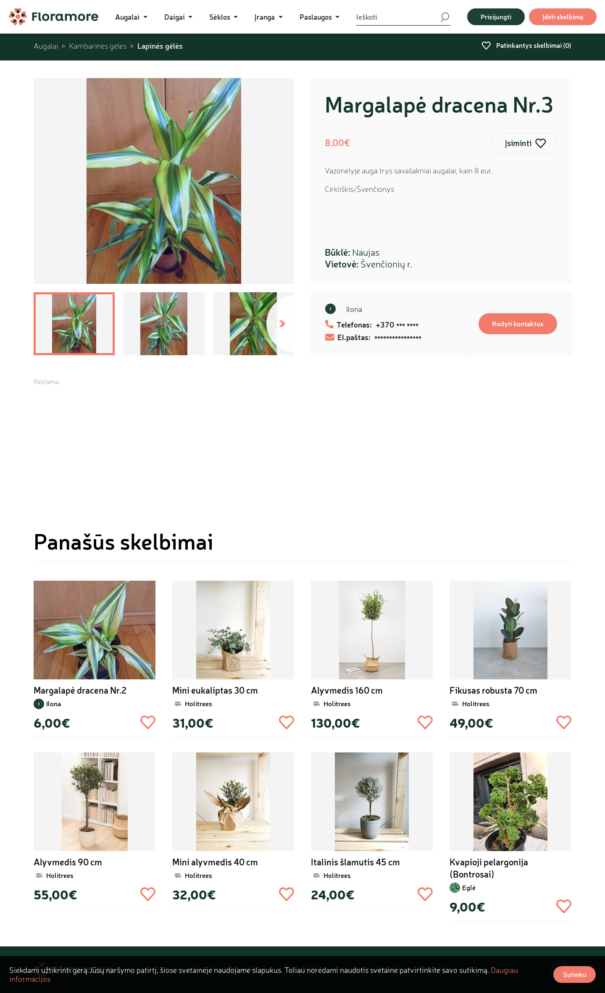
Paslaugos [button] (317, 16)
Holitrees (198, 703)
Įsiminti (518, 143)
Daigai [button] (175, 16)
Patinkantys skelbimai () (526, 45)
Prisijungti (496, 16)
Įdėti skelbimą (562, 16)
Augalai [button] (128, 16)
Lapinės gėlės (160, 46)
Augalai (46, 46)
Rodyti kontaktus (518, 323)
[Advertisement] (302, 445)
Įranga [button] (265, 16)
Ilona (354, 309)
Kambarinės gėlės (97, 46)
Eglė (469, 887)
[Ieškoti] (398, 16)
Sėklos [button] (220, 16)
